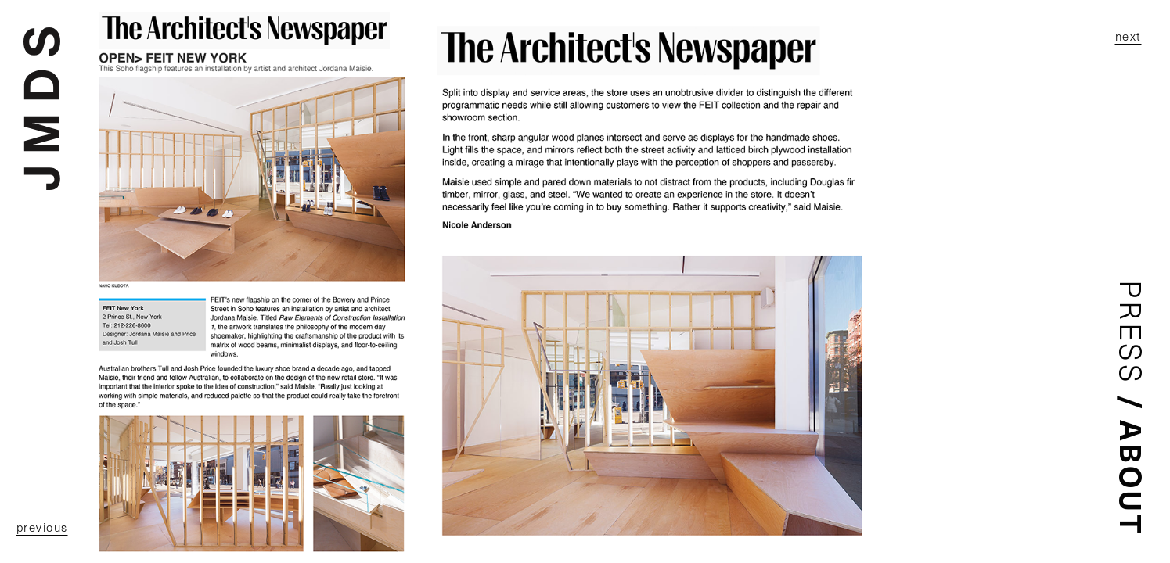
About (1132, 478)
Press (1132, 332)
